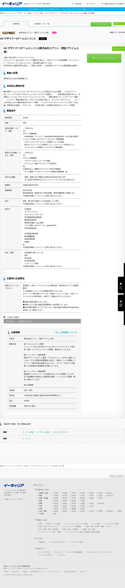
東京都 (100, 495)
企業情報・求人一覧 (41, 24)
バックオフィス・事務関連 (72, 526)
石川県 (74, 498)
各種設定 (42, 542)
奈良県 (91, 503)
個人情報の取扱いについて (38, 571)
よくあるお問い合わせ (57, 542)
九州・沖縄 (42, 511)
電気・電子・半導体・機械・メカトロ (98, 526)
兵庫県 (82, 503)
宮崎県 (100, 511)
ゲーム (27, 439)
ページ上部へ (118, 476)
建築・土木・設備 (89, 529)
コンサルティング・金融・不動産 (50, 532)
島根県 (65, 506)
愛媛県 (74, 508)
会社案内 (6, 571)
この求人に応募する (101, 24)
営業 (40, 524)
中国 (40, 506)
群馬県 (74, 495)
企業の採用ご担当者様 (70, 571)
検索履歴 (120, 305)
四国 (40, 508)
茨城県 (56, 495)
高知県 (82, 508)
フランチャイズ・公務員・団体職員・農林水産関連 (83, 532)
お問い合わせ (15, 571)
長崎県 (74, 511)
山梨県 (91, 498)
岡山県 (74, 506)
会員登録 (78, 4)
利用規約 (25, 571)
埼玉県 (82, 495)
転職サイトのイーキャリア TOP (10, 13)
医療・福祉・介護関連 (70, 529)
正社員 (26, 466)
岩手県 (74, 493)
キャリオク (58, 552)
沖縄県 (119, 511)
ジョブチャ (61, 555)
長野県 (100, 498)
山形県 (100, 493)
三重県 (82, 501)
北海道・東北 (43, 493)
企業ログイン (83, 571)
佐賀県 (65, 511)
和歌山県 (101, 503)
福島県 (109, 493)
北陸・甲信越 (43, 498)
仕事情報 (15, 24)
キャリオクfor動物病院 (74, 552)
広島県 (82, 506)
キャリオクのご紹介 (76, 542)
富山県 (65, 498)
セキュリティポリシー (55, 571)
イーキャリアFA (44, 552)
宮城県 (82, 493)
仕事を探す (46, 4)
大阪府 (74, 503)
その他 (41, 513)
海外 (55, 513)
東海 (40, 501)
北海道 (56, 493)
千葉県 (91, 495)
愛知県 (74, 501)
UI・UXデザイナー (52, 13)
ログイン (93, 4)
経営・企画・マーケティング (48, 526)
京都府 (65, 503)
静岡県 (65, 501)
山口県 (91, 506)
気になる (120, 23)
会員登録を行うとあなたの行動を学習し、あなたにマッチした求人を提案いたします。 (62, 9)
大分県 (91, 511)
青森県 (65, 493)
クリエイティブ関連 (112, 524)
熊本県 (82, 511)
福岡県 (56, 511)
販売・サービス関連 (53, 524)
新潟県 (56, 498)
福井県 (82, 498)
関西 (40, 503)
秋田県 (91, 493)
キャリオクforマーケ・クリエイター (99, 552)
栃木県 (65, 495)
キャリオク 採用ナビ (46, 555)
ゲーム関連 (27, 13)
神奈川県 (110, 495)
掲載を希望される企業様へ (114, 4)
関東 (40, 495)
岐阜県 (56, 501)
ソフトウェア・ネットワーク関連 (77, 524)
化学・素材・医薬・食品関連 (48, 529)
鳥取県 (56, 506)
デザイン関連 (38, 13)
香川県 (65, 508)
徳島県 (56, 508)
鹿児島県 (110, 511)
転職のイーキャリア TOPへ (14, 499)
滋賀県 (56, 503)
